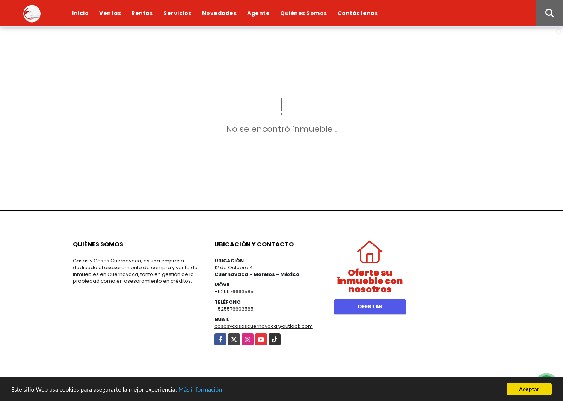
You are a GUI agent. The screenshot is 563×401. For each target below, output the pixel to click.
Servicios (177, 13)
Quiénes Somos (303, 13)
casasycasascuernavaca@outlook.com (263, 326)
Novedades (219, 13)
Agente (258, 13)
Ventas (110, 13)
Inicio (80, 13)
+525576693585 (234, 291)
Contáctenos (358, 13)
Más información (200, 389)
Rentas (142, 13)
